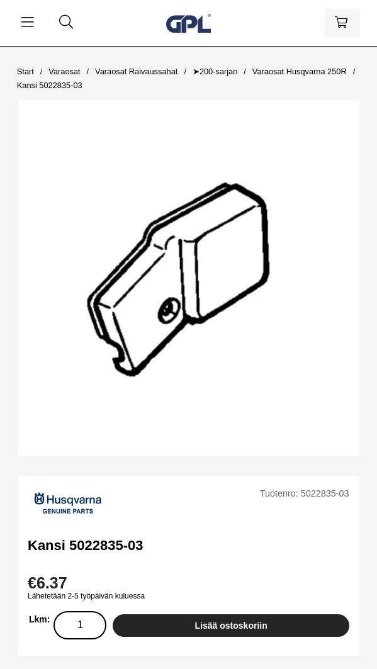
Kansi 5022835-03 (49, 85)
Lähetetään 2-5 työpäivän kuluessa (86, 596)
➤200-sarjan (215, 71)
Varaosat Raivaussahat (136, 71)
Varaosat (64, 71)
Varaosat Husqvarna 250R (299, 71)
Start (25, 71)
